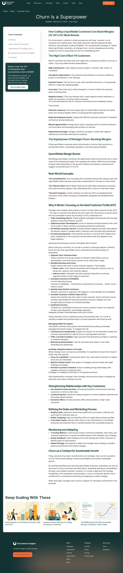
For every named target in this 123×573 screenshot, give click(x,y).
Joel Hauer (73, 22)
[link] (28, 3)
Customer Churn (23, 11)
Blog (12, 11)
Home (5, 11)
